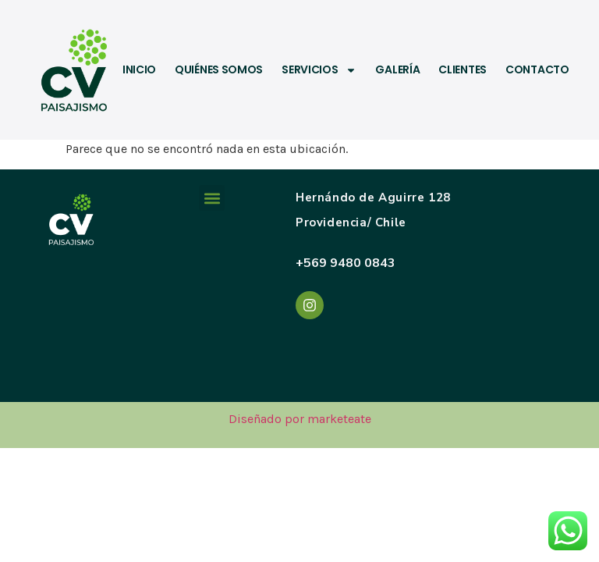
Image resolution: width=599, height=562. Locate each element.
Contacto (537, 70)
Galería (397, 70)
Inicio (139, 70)
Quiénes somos (219, 70)
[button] (212, 198)
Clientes (462, 70)
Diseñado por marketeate (300, 418)
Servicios (319, 70)
